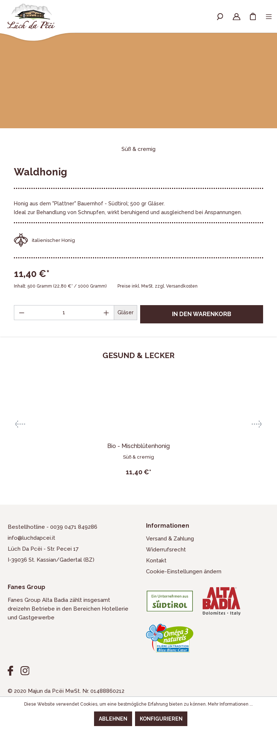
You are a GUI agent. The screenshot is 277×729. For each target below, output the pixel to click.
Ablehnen (113, 719)
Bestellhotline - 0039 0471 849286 (52, 527)
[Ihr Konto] (236, 16)
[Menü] (269, 16)
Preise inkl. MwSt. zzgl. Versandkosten (157, 286)
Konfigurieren (161, 719)
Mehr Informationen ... (230, 704)
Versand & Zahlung (170, 538)
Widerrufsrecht (166, 549)
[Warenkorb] (253, 16)
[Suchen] (220, 16)
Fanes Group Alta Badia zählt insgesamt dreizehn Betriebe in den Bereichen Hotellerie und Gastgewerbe (68, 609)
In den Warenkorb (201, 314)
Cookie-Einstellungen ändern (183, 571)
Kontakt (156, 560)
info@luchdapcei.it (31, 538)
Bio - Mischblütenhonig (138, 446)
